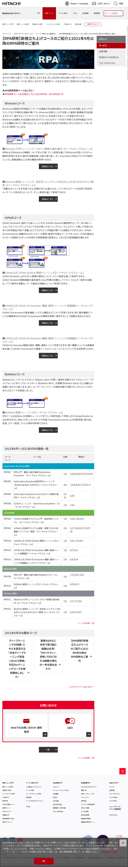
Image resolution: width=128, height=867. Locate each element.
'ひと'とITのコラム (107, 63)
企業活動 (103, 51)
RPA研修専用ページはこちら (19, 90)
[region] (64, 852)
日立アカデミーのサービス (23, 34)
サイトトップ (6, 34)
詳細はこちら (47, 166)
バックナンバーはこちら (80, 686)
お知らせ (103, 39)
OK (43, 861)
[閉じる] (123, 843)
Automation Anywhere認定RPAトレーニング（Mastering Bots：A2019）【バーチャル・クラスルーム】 (36, 484)
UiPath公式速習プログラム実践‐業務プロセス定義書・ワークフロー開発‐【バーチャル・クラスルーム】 (36, 531)
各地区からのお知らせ (109, 57)
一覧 (47, 749)
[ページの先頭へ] (122, 771)
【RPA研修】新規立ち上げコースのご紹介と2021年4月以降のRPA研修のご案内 (48, 40)
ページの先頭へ (84, 623)
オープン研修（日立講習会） (46, 34)
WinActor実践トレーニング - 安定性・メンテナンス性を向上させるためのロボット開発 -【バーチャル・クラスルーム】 (37, 612)
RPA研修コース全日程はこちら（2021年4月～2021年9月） (33, 94)
